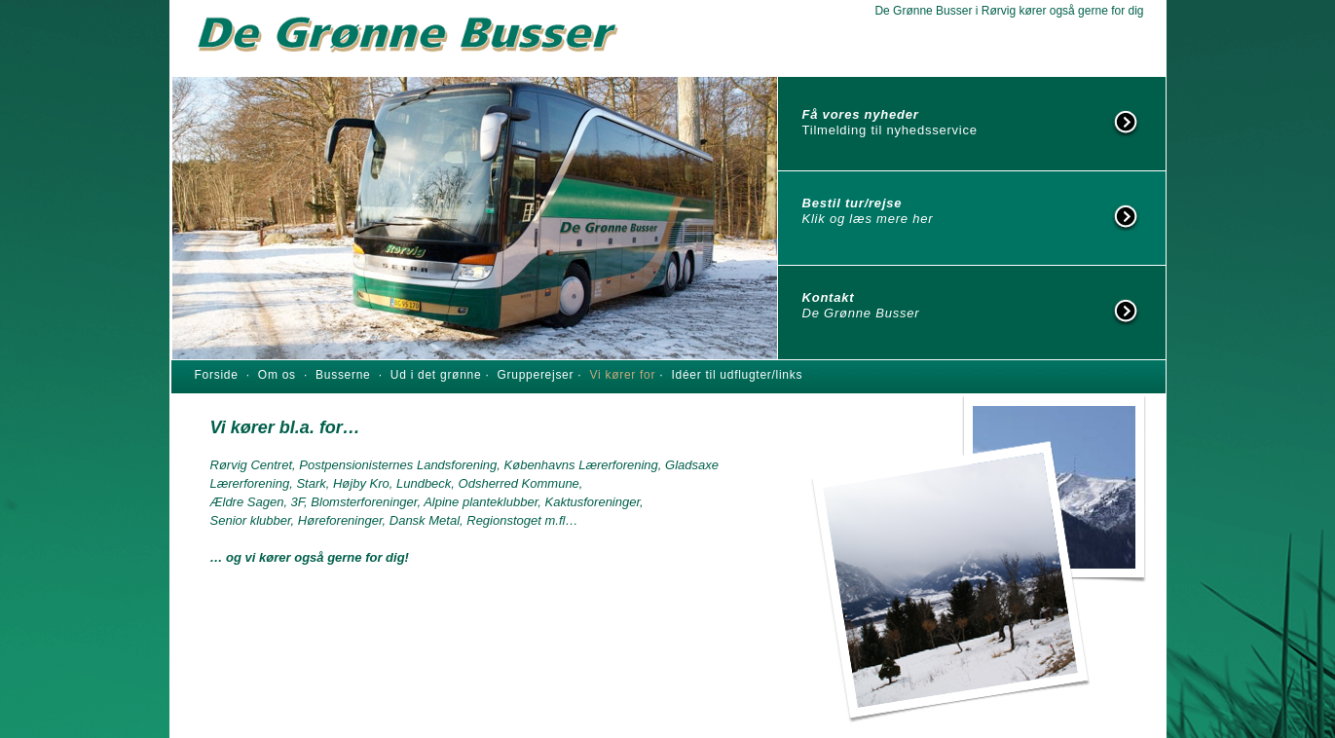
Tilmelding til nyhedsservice (890, 130)
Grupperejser (538, 375)
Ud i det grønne (438, 375)
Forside (217, 375)
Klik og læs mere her (868, 218)
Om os (281, 375)
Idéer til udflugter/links (736, 375)
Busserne (342, 375)
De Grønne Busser (861, 313)
